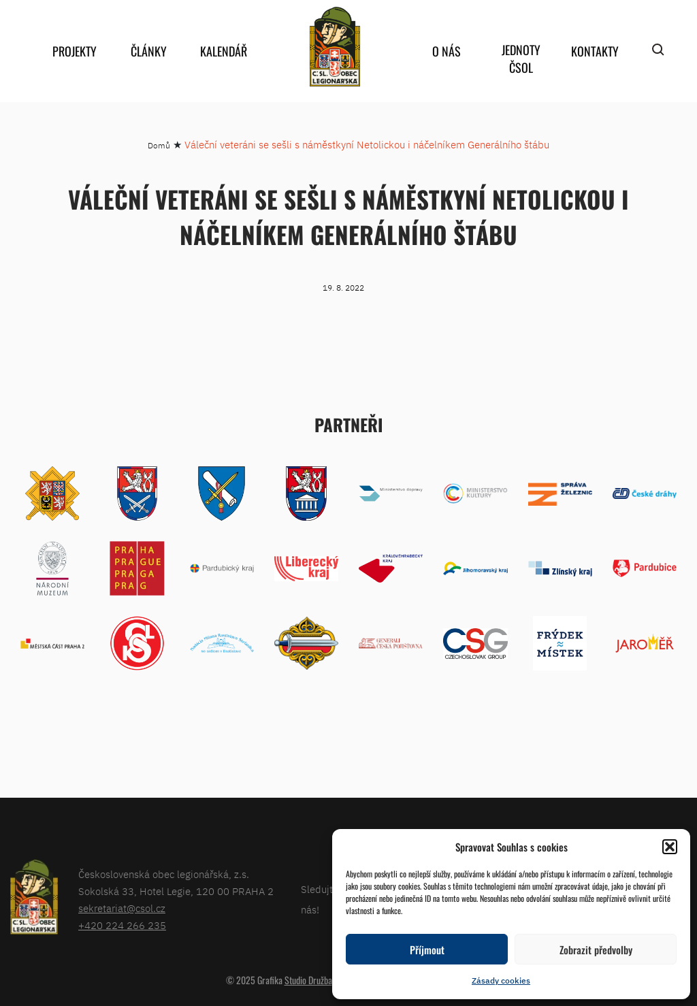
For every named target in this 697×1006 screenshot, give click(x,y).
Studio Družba (308, 980)
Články (149, 51)
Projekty (74, 51)
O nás (446, 51)
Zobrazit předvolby (596, 949)
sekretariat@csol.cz (121, 908)
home (335, 46)
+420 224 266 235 (122, 925)
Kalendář (223, 51)
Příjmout (427, 949)
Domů (159, 145)
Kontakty (595, 51)
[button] (670, 847)
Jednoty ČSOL (521, 58)
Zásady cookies (501, 980)
